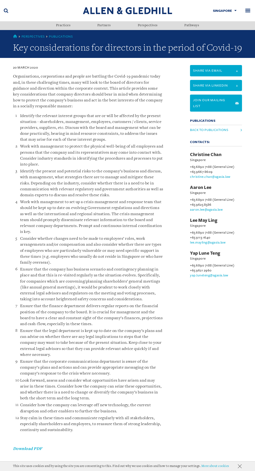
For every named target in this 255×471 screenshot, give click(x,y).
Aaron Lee (201, 187)
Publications (61, 36)
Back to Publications (209, 130)
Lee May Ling (203, 220)
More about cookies (215, 466)
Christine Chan (205, 154)
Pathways (191, 25)
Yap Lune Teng (205, 253)
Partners (104, 25)
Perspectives (148, 25)
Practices (63, 25)
